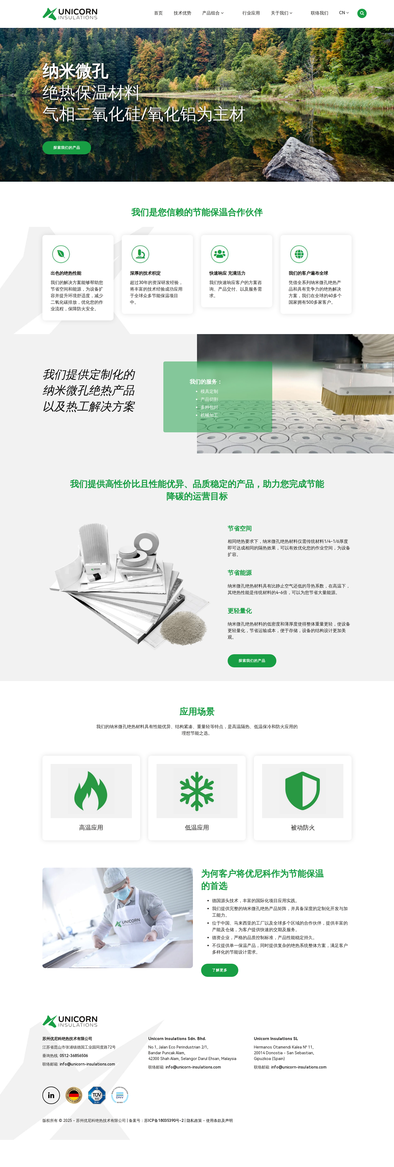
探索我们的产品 (66, 148)
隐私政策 (194, 1147)
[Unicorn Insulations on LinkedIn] (51, 1122)
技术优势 (198, 13)
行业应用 (259, 13)
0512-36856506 (74, 1083)
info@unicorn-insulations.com (87, 1091)
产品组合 (228, 13)
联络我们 (319, 13)
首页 (174, 13)
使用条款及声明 (219, 1147)
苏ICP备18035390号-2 (164, 1147)
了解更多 (219, 997)
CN (344, 12)
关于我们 (289, 13)
